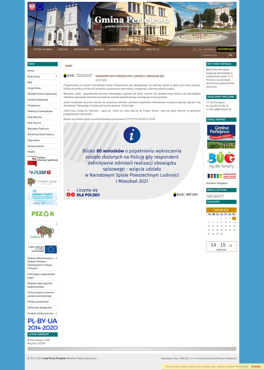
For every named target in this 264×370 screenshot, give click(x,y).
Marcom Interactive (226, 358)
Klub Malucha (34, 117)
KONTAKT (63, 49)
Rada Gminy (33, 76)
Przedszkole (33, 105)
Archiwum (210, 49)
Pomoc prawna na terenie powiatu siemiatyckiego (40, 294)
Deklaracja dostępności (39, 307)
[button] (56, 77)
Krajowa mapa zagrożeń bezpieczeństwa (39, 285)
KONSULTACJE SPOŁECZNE (124, 49)
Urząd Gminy (34, 88)
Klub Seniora (34, 122)
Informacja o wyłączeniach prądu (41, 276)
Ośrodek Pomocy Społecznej (42, 93)
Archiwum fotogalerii (217, 183)
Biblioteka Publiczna (38, 128)
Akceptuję (255, 366)
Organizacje (33, 140)
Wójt (29, 82)
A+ (200, 49)
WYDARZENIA (81, 49)
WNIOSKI (99, 49)
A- (195, 49)
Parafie (31, 151)
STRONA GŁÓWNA (43, 49)
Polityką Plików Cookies (237, 366)
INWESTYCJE (152, 49)
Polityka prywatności (38, 301)
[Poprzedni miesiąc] (207, 210)
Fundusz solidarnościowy (40, 313)
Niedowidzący (226, 49)
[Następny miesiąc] (234, 210)
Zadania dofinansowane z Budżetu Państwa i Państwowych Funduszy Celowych (40, 263)
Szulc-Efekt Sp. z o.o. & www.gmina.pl (193, 358)
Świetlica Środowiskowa (39, 111)
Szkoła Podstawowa (37, 99)
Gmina (30, 70)
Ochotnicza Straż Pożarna (40, 134)
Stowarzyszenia (35, 146)
